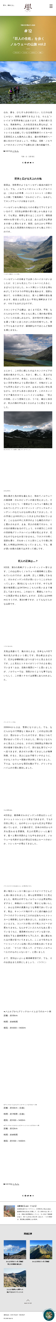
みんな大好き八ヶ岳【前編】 (41, 1261)
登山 (40, 52)
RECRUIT (22, 1315)
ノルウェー (33, 52)
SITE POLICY (14, 1315)
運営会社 (6, 1315)
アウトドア (17, 52)
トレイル (25, 52)
